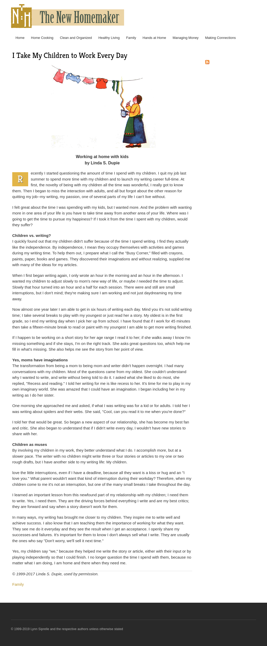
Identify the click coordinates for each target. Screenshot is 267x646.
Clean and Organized (76, 38)
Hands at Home (154, 38)
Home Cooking (42, 38)
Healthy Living (109, 38)
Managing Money (186, 38)
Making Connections (220, 38)
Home (20, 38)
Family (131, 38)
